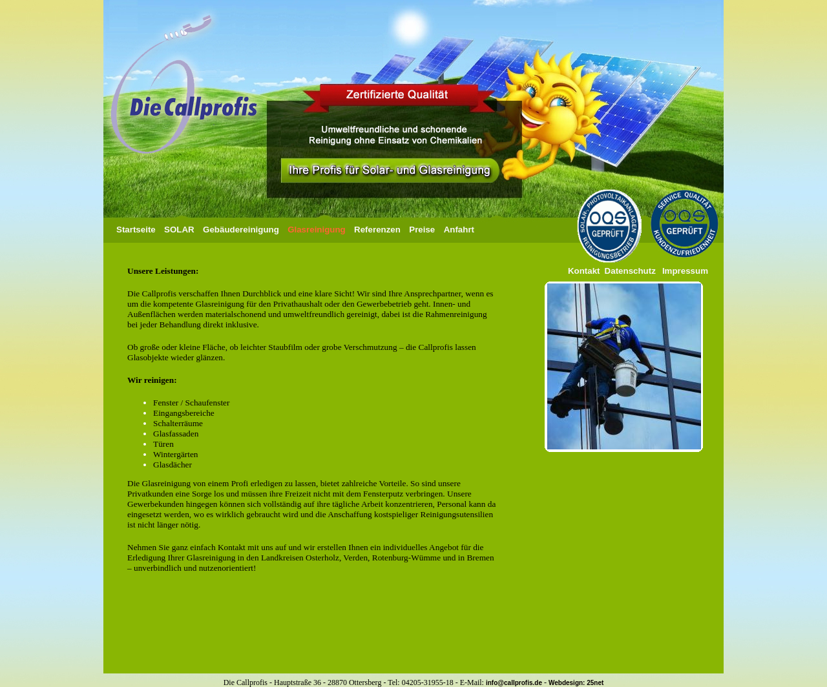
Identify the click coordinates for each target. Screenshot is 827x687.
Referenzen (377, 229)
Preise (422, 229)
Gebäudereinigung (241, 229)
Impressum (685, 271)
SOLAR (179, 229)
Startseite (136, 229)
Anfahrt (459, 229)
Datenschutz (629, 271)
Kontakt (584, 271)
